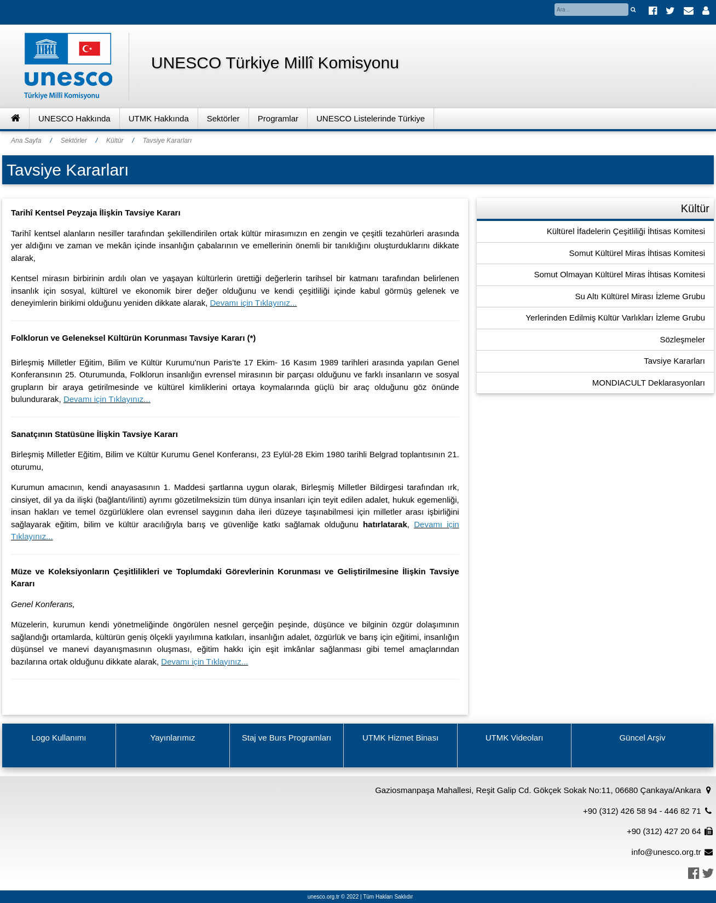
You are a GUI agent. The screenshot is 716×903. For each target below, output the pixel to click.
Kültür (114, 140)
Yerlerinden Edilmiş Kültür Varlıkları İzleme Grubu (615, 317)
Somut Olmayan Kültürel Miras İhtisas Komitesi (619, 274)
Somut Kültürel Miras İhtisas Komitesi (637, 253)
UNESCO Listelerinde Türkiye (370, 118)
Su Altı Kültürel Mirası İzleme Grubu (640, 296)
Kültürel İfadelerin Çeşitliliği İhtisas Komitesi (626, 231)
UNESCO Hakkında (74, 118)
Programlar (278, 118)
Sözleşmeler (682, 339)
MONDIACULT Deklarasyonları (648, 382)
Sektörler (223, 118)
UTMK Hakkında (159, 118)
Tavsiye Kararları (167, 140)
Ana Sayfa (26, 140)
